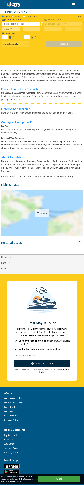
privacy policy (17, 481)
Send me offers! (42, 363)
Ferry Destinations (14, 398)
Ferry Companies (13, 402)
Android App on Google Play (12, 472)
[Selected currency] (15, 44)
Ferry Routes (11, 407)
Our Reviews (10, 415)
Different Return (32, 16)
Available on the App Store (12, 466)
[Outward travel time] (31, 29)
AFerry (8, 393)
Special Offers (11, 420)
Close (59, 479)
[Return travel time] (73, 29)
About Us (9, 444)
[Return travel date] (53, 29)
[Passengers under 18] (27, 37)
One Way (17, 16)
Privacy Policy (11, 452)
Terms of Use (11, 448)
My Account (10, 435)
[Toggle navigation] (73, 4)
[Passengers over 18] (5, 37)
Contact (8, 439)
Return (7, 16)
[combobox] (21, 24)
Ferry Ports (10, 411)
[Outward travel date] (11, 29)
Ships (7, 424)
